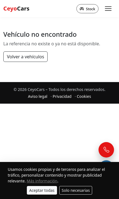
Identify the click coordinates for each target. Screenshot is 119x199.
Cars (16, 8)
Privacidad (62, 96)
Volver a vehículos (25, 57)
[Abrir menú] (108, 8)
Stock (87, 8)
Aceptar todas (42, 190)
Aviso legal (37, 96)
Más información (42, 181)
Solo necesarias (76, 190)
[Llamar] (106, 150)
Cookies (84, 96)
